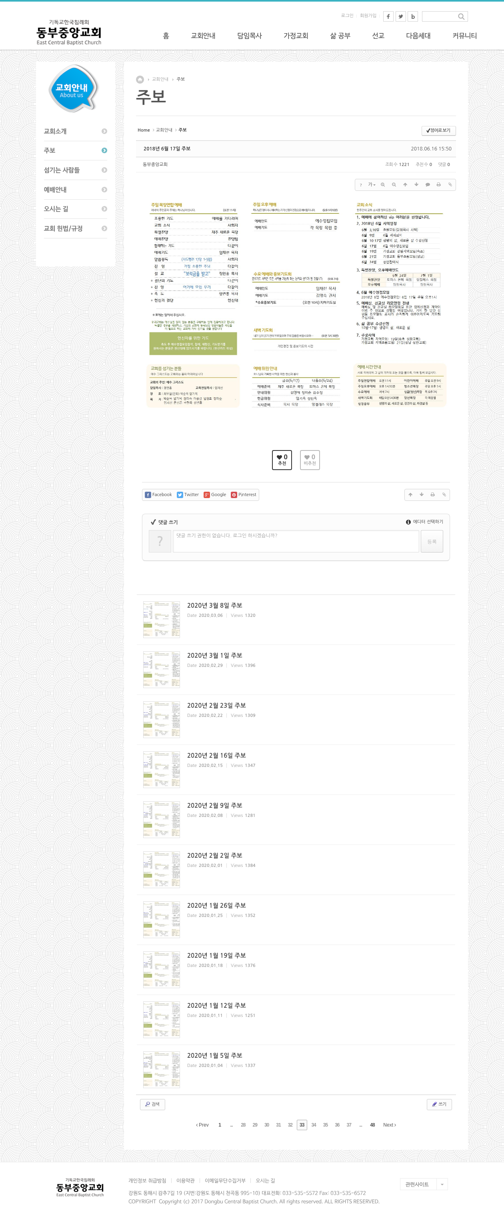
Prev (202, 1125)
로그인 (347, 16)
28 (243, 1125)
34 (313, 1125)
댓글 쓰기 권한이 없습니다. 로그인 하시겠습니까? (227, 535)
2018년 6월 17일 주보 (167, 148)
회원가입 (368, 16)
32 (290, 1125)
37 (349, 1125)
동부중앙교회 (155, 164)
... (231, 1125)
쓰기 (438, 1104)
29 (255, 1125)
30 (266, 1125)
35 (325, 1125)
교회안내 (160, 79)
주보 (180, 79)
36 (337, 1125)
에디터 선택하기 (424, 522)
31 (278, 1125)
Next (389, 1125)
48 (372, 1125)
